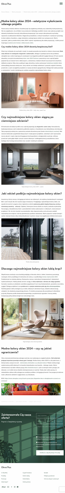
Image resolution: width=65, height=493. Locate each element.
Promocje (3, 479)
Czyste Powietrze (27, 473)
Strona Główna (5, 12)
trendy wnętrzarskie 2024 (50, 277)
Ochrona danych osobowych (51, 479)
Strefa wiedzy (26, 476)
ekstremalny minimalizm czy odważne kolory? (33, 363)
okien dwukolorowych (31, 367)
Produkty (3, 476)
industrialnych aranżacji (52, 131)
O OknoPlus (4, 473)
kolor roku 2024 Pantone (30, 58)
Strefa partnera (27, 482)
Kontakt (46, 473)
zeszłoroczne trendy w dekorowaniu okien (20, 43)
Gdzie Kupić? (4, 482)
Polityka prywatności (49, 476)
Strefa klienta (26, 479)
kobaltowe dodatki (52, 63)
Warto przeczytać (16, 12)
